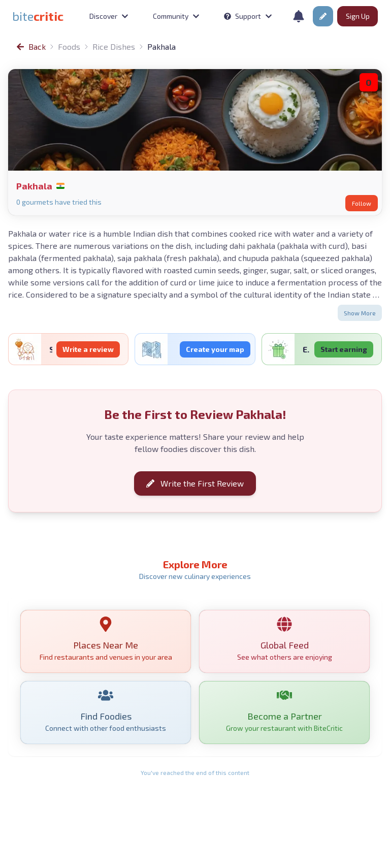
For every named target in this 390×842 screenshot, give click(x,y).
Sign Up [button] (358, 16)
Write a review (88, 349)
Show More (360, 312)
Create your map (215, 349)
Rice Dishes (113, 46)
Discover (108, 16)
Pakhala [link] (161, 46)
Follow (361, 203)
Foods (69, 46)
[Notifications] (298, 16)
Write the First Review (195, 484)
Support (248, 16)
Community (176, 16)
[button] (323, 16)
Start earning (343, 349)
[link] (37, 16)
